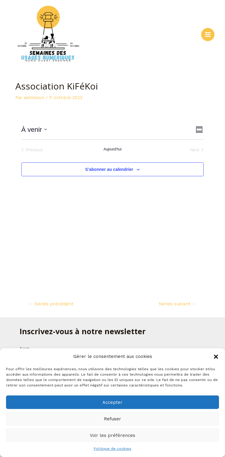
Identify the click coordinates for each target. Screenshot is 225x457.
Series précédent (50, 304)
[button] (216, 357)
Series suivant (178, 304)
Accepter (112, 402)
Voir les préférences (112, 435)
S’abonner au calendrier (109, 169)
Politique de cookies (112, 448)
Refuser (112, 419)
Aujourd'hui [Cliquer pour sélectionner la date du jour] (113, 149)
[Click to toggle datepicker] (34, 130)
